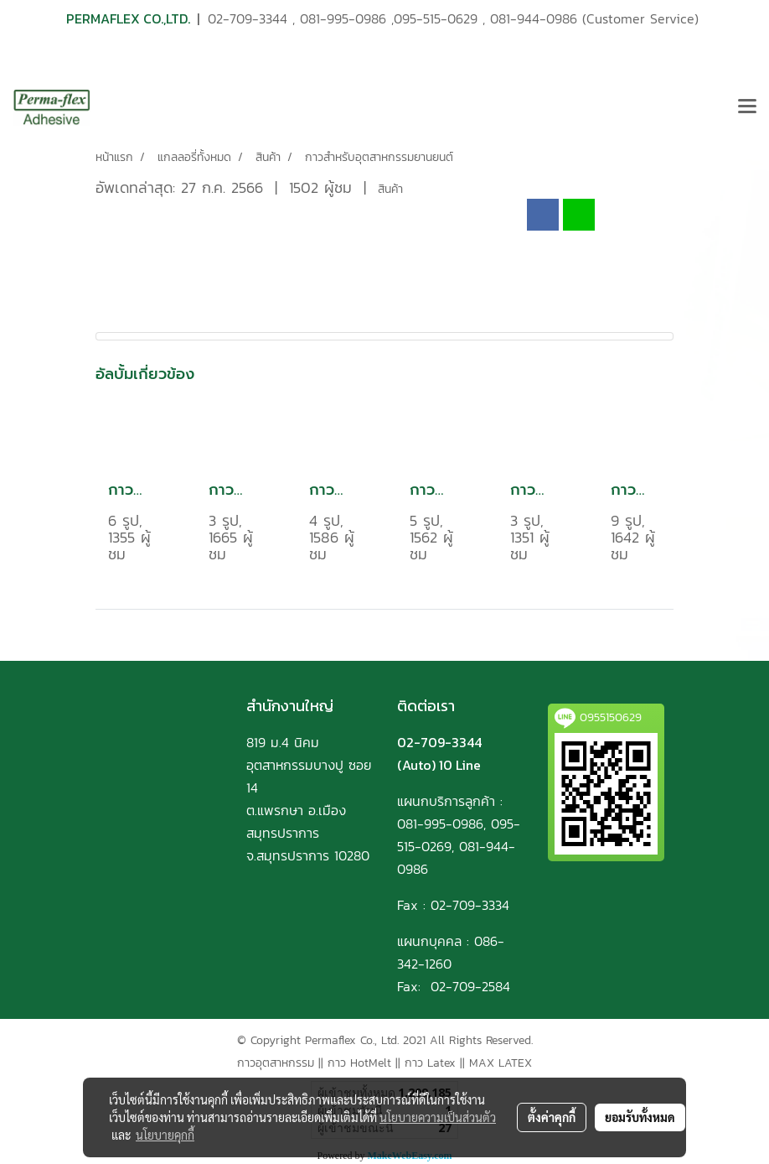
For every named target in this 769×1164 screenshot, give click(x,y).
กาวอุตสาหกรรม (275, 1063)
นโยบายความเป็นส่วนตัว (437, 1117)
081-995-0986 (343, 18)
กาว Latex (430, 1063)
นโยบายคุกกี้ (165, 1134)
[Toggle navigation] (747, 107)
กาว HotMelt (359, 1063)
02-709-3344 (247, 18)
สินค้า (390, 189)
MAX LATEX (500, 1063)
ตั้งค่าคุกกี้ (551, 1117)
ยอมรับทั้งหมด (640, 1117)
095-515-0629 (435, 18)
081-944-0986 (533, 18)
